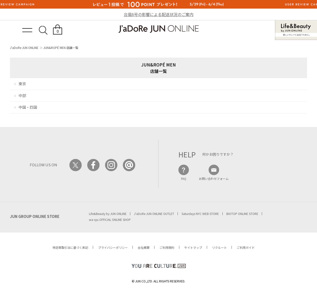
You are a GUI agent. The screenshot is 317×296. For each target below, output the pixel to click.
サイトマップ (193, 247)
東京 (22, 83)
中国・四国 (28, 107)
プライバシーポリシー (113, 247)
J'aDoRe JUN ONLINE (24, 47)
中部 (22, 95)
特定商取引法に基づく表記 (70, 247)
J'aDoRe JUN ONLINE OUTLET (154, 213)
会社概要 (144, 247)
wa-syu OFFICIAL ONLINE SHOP (110, 219)
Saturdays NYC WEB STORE (200, 213)
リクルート (219, 247)
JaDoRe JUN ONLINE (158, 29)
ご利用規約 (166, 247)
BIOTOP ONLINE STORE (242, 213)
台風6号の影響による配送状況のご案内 (158, 14)
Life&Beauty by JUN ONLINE (108, 213)
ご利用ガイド (246, 247)
